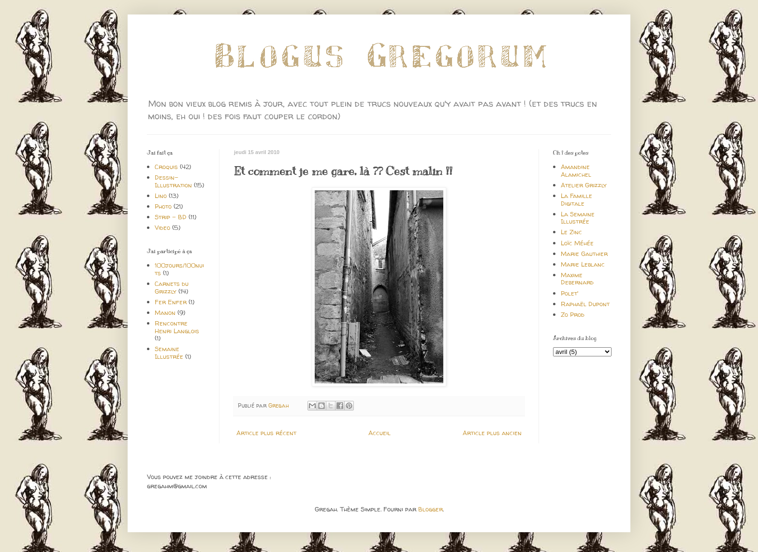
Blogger (430, 509)
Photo (163, 206)
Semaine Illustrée (169, 352)
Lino (161, 195)
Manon (165, 312)
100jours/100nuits (179, 269)
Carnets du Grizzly (172, 287)
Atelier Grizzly (584, 185)
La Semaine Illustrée (578, 218)
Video (162, 227)
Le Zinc (571, 231)
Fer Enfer (171, 301)
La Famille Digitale (576, 199)
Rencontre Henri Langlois (177, 327)
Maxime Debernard (577, 278)
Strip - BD (171, 216)
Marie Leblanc (583, 264)
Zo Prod (572, 314)
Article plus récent (266, 432)
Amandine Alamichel (576, 170)
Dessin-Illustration (173, 181)
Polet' (569, 293)
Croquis (166, 166)
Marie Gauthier (584, 253)
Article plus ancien (492, 432)
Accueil (379, 432)
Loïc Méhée (577, 243)
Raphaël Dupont (585, 303)
